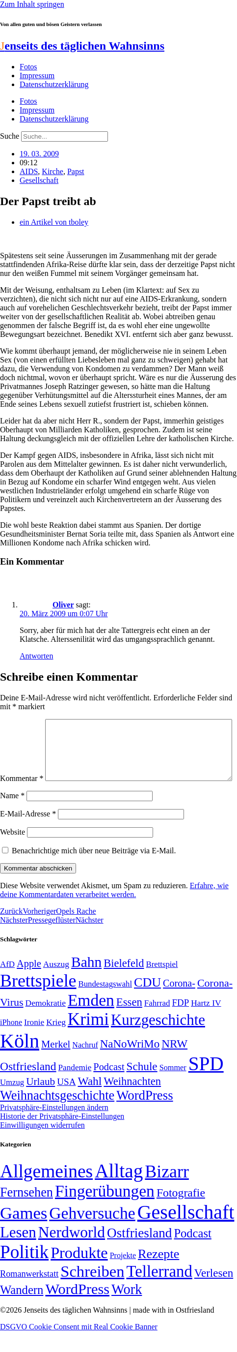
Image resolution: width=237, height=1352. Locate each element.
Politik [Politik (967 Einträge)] (24, 1272)
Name (12, 816)
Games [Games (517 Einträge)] (23, 1233)
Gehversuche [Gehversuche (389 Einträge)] (92, 1234)
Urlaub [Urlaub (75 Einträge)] (40, 1102)
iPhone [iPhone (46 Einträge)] (11, 1043)
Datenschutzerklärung (54, 84)
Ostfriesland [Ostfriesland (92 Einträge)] (28, 1087)
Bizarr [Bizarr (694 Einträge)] (167, 1192)
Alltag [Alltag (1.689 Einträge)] (119, 1191)
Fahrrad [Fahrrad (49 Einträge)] (157, 1023)
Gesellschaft (39, 180)
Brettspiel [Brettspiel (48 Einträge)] (162, 985)
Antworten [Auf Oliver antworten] (36, 656)
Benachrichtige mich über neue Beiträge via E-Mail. (94, 871)
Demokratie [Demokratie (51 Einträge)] (46, 1023)
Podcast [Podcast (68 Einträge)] (108, 1087)
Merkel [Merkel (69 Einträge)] (55, 1064)
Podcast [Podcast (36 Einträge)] (192, 1254)
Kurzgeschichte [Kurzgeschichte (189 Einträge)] (158, 1040)
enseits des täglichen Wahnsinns (82, 45)
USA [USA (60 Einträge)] (66, 1102)
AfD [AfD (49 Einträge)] (7, 985)
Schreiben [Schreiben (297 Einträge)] (92, 1292)
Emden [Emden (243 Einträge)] (91, 1021)
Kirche (52, 171)
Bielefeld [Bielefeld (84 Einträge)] (124, 984)
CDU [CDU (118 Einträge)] (147, 1003)
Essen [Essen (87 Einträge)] (129, 1023)
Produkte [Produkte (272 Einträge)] (79, 1273)
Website (12, 852)
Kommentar (21, 723)
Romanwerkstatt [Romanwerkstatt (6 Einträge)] (29, 1294)
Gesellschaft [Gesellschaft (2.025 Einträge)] (186, 1233)
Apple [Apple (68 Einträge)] (29, 984)
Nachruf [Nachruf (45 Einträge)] (85, 1065)
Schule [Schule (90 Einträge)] (142, 1087)
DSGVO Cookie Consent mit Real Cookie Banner (79, 1347)
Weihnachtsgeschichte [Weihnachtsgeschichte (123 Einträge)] (57, 1116)
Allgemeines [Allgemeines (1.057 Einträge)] (46, 1192)
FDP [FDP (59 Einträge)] (180, 1023)
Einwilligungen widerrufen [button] (42, 1146)
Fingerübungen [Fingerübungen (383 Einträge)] (105, 1211)
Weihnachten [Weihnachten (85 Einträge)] (132, 1102)
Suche (9, 136)
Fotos (28, 66)
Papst (75, 171)
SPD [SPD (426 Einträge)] (206, 1084)
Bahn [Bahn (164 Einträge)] (86, 983)
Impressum (37, 75)
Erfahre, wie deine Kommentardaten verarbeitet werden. (114, 910)
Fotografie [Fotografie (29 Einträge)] (181, 1213)
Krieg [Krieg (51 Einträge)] (56, 1043)
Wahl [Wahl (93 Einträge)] (90, 1101)
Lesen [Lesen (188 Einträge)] (18, 1253)
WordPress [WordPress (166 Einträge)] (77, 1309)
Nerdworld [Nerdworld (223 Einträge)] (71, 1253)
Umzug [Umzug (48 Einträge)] (12, 1103)
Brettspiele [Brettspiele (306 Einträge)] (38, 1001)
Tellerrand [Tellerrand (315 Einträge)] (159, 1292)
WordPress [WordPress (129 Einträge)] (144, 1116)
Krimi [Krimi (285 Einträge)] (88, 1040)
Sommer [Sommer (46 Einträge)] (172, 1088)
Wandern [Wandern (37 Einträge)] (21, 1310)
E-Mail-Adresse (28, 834)
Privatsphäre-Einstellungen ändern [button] (54, 1128)
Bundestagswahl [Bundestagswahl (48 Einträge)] (105, 1004)
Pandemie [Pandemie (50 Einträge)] (75, 1088)
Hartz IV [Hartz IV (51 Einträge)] (206, 1023)
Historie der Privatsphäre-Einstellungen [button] (62, 1137)
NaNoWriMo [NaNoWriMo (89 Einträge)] (129, 1064)
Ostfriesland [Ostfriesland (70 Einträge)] (139, 1253)
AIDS (29, 171)
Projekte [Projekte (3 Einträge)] (123, 1276)
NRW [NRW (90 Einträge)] (174, 1064)
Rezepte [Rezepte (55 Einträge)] (158, 1274)
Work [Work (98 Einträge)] (126, 1310)
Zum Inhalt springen (32, 4)
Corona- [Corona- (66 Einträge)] (179, 1003)
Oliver (63, 605)
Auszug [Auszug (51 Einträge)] (56, 985)
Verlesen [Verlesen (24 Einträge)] (213, 1293)
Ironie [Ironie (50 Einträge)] (34, 1043)
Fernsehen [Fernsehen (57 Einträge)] (26, 1213)
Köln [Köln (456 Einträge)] (19, 1062)
